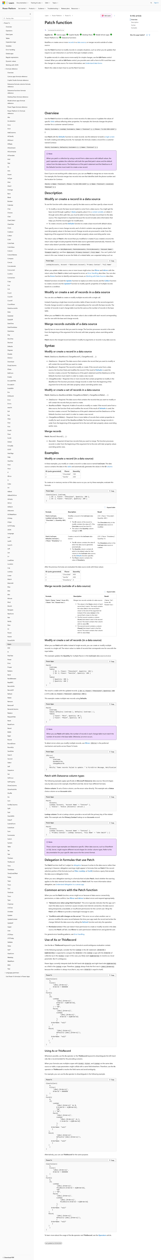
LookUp (82, 871)
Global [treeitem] (10, 442)
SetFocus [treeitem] (10, 778)
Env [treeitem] (9, 392)
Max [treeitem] (9, 587)
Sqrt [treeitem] (9, 812)
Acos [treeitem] (9, 125)
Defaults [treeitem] (10, 346)
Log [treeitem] (9, 568)
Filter (76, 871)
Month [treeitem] (10, 606)
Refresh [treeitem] (10, 694)
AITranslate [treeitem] (11, 155)
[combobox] (17, 18)
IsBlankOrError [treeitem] (12, 495)
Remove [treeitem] (10, 701)
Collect (107, 281)
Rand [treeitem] (9, 675)
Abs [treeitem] (9, 117)
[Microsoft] (4, 2)
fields (52, 121)
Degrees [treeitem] (10, 350)
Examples (134, 28)
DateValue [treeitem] (11, 331)
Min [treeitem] (9, 595)
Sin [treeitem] (8, 797)
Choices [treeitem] (10, 213)
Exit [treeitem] (9, 411)
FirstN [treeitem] (9, 430)
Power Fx (68, 16)
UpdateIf (67, 283)
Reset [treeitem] (9, 721)
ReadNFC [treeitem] (10, 682)
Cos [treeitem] (9, 285)
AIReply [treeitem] (10, 144)
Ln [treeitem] (8, 556)
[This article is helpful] (147, 35)
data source (81, 42)
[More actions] (114, 15)
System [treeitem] (10, 843)
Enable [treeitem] (10, 377)
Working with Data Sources (96, 276)
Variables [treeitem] (8, 46)
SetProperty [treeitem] (11, 782)
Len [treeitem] (9, 553)
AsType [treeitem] (10, 178)
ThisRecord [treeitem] (11, 862)
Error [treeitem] (9, 400)
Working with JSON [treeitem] (12, 65)
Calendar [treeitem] (10, 205)
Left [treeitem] (9, 549)
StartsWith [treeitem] (11, 816)
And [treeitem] (9, 159)
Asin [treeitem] (9, 171)
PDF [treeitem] (9, 648)
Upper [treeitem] (9, 927)
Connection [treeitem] (11, 278)
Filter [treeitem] (9, 419)
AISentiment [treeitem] (11, 148)
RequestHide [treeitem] (12, 717)
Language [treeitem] (11, 533)
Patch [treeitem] (9, 644)
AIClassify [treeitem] (11, 136)
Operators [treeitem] (9, 31)
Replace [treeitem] (10, 713)
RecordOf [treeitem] (11, 690)
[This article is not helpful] (149, 35)
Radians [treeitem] (10, 671)
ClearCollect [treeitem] (11, 220)
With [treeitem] (9, 965)
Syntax (133, 25)
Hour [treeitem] (9, 469)
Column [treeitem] (10, 251)
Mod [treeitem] (9, 602)
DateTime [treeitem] (11, 323)
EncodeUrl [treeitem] (11, 385)
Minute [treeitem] (10, 598)
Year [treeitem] (9, 969)
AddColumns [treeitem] (12, 133)
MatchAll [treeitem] (10, 583)
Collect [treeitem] (10, 236)
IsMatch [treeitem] (10, 507)
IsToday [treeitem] (10, 518)
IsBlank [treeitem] (10, 491)
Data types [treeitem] (9, 34)
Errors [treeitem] (9, 404)
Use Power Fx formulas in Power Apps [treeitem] (18, 976)
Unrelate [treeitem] (10, 912)
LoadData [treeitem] (11, 560)
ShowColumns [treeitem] (12, 785)
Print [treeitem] (9, 663)
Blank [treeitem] (9, 197)
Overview (134, 20)
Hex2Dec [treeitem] (10, 461)
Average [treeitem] (10, 190)
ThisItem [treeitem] (10, 858)
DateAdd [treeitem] (10, 316)
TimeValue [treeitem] (11, 869)
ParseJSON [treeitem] (11, 640)
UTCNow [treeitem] (10, 934)
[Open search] (151, 3)
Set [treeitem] (9, 774)
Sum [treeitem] (9, 831)
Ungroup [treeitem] (10, 904)
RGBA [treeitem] (9, 732)
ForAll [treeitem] (9, 438)
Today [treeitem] (9, 877)
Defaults (62, 137)
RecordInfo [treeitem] (11, 686)
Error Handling (93, 273)
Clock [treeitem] (9, 228)
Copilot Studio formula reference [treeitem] (18, 80)
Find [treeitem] (9, 423)
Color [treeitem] (9, 239)
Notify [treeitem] (9, 621)
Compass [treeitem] (10, 258)
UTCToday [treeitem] (11, 938)
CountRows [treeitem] (11, 304)
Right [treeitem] (9, 736)
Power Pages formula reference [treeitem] (17, 107)
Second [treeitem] (10, 759)
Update (69, 281)
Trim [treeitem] (9, 889)
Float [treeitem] (9, 434)
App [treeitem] (9, 163)
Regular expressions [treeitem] (12, 57)
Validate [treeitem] (10, 942)
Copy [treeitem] (9, 281)
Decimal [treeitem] (10, 342)
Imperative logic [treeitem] (11, 42)
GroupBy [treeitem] (10, 446)
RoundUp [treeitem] (11, 747)
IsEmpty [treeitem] (10, 499)
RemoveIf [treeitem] (10, 705)
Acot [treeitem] (9, 129)
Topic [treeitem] (9, 881)
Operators (102, 1235)
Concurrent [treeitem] (11, 270)
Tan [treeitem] (9, 850)
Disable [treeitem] (10, 354)
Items (74, 212)
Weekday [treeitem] (10, 957)
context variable (97, 212)
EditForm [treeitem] (10, 373)
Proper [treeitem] (10, 667)
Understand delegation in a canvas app (70, 884)
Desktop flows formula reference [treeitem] (18, 97)
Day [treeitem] (9, 335)
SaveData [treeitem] (11, 751)
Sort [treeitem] (9, 801)
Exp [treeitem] (9, 415)
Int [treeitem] (8, 488)
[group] (80, 762)
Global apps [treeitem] (9, 54)
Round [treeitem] (10, 740)
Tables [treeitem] (8, 38)
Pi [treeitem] (8, 652)
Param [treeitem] (10, 633)
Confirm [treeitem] (10, 274)
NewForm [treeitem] (11, 614)
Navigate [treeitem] (10, 610)
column (109, 466)
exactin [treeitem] (10, 407)
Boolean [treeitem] (10, 201)
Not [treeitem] (9, 617)
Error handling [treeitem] (10, 50)
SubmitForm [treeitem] (11, 824)
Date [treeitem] (9, 312)
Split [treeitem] (9, 808)
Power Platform (57, 16)
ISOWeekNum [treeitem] (12, 514)
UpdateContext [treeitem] (12, 919)
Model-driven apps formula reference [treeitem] (16, 102)
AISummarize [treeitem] (12, 152)
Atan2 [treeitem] (9, 186)
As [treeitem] (8, 167)
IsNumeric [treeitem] (11, 511)
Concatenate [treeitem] (12, 266)
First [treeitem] (9, 426)
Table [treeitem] (9, 847)
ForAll (90, 871)
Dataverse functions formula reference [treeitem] (17, 91)
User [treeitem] (9, 931)
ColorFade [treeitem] (11, 243)
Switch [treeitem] (10, 839)
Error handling (79, 934)
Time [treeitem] (9, 866)
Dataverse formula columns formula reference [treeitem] (19, 85)
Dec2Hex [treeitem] (10, 339)
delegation (77, 865)
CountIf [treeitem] (10, 301)
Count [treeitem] (9, 293)
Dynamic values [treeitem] (11, 61)
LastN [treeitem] (9, 541)
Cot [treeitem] (9, 289)
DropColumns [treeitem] (12, 365)
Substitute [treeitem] (11, 828)
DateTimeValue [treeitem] (12, 327)
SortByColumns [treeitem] (12, 805)
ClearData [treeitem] (11, 224)
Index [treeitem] (9, 484)
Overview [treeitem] (9, 27)
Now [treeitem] (9, 625)
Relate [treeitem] (9, 698)
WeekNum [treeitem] (11, 961)
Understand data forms (93, 63)
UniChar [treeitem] (10, 908)
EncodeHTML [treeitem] (12, 381)
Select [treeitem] (9, 763)
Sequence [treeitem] (11, 770)
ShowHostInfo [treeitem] (12, 789)
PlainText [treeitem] (10, 656)
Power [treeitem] (9, 659)
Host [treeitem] (9, 465)
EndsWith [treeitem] (11, 388)
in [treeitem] (8, 480)
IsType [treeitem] (9, 522)
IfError (97, 270)
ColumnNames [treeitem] (12, 255)
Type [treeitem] (9, 900)
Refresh (85, 922)
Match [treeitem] (10, 579)
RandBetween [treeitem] (12, 679)
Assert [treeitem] (9, 174)
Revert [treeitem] (10, 728)
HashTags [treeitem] (10, 453)
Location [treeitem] (10, 564)
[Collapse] (30, 14)
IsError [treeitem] (10, 503)
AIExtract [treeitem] (10, 140)
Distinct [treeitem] (10, 358)
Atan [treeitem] (9, 182)
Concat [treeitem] (10, 262)
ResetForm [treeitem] (11, 724)
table (69, 466)
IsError (105, 270)
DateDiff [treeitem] (10, 320)
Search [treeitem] (10, 755)
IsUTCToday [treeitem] (11, 526)
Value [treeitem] (9, 946)
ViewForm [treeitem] (11, 953)
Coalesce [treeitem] (10, 232)
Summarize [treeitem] (11, 835)
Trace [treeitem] (9, 885)
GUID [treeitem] (9, 449)
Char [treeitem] (9, 209)
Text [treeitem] (9, 854)
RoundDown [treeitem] (11, 744)
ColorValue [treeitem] (11, 247)
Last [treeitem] (9, 537)
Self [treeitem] (9, 766)
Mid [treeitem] (9, 591)
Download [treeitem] (11, 362)
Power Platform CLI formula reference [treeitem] (16, 112)
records (71, 42)
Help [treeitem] (9, 457)
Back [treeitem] (9, 194)
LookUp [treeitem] (10, 572)
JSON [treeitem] (9, 530)
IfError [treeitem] (9, 476)
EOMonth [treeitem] (11, 396)
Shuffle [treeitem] (10, 793)
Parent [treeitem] (10, 637)
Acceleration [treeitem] (11, 121)
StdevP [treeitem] (10, 820)
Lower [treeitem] (9, 575)
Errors (52, 276)
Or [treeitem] (8, 629)
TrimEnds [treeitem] (10, 892)
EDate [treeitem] (9, 369)
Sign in (156, 3)
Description (134, 22)
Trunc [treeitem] (9, 896)
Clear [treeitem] (9, 217)
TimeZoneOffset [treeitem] (13, 873)
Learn (47, 16)
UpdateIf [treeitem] (10, 923)
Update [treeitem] (10, 915)
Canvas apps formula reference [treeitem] (17, 76)
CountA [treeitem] (10, 297)
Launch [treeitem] (10, 545)
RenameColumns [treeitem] (13, 709)
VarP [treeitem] (9, 950)
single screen (109, 137)
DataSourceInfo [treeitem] (13, 308)
